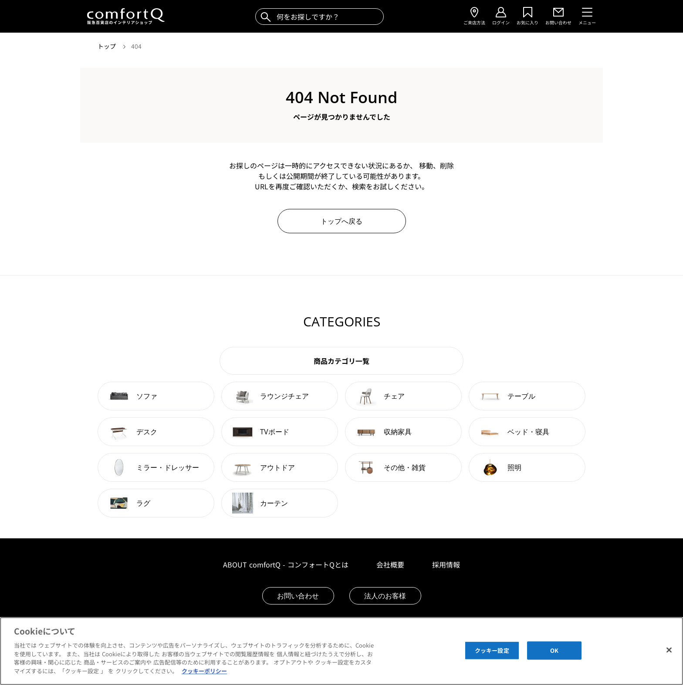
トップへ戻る (341, 221)
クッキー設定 (492, 659)
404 (136, 46)
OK (554, 659)
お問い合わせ (298, 596)
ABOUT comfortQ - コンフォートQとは (285, 564)
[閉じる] (669, 658)
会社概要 (390, 564)
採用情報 (446, 564)
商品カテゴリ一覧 (341, 361)
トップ (108, 46)
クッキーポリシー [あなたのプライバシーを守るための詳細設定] (204, 679)
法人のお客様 (385, 596)
